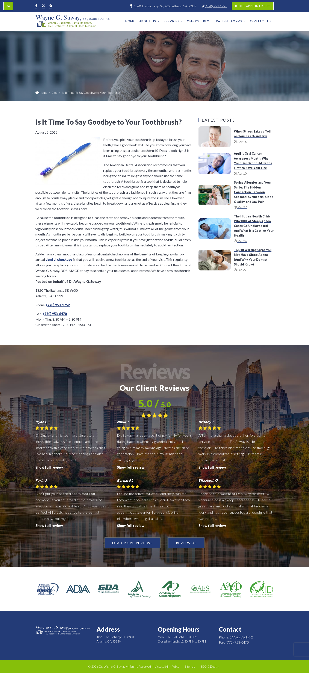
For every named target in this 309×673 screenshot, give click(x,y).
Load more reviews (132, 543)
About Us (149, 21)
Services (173, 21)
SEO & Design (210, 666)
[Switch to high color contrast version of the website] (8, 6)
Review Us (186, 543)
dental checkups (59, 259)
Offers (193, 21)
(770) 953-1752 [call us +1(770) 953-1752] (214, 6)
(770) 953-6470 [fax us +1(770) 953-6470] (55, 314)
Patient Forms (231, 21)
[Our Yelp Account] (50, 6)
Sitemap (190, 666)
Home (130, 21)
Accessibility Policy (167, 666)
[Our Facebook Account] (36, 6)
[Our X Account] (43, 6)
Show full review (49, 467)
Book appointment (252, 6)
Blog (207, 21)
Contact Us (260, 21)
